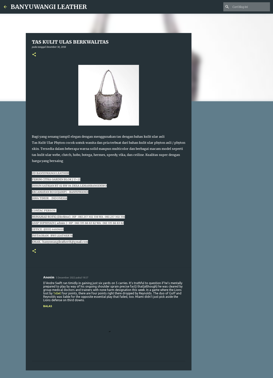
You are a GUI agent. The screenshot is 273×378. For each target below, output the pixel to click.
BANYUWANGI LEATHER (49, 7)
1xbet (57, 293)
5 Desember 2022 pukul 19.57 (72, 277)
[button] (34, 54)
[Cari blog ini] (250, 6)
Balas (47, 306)
